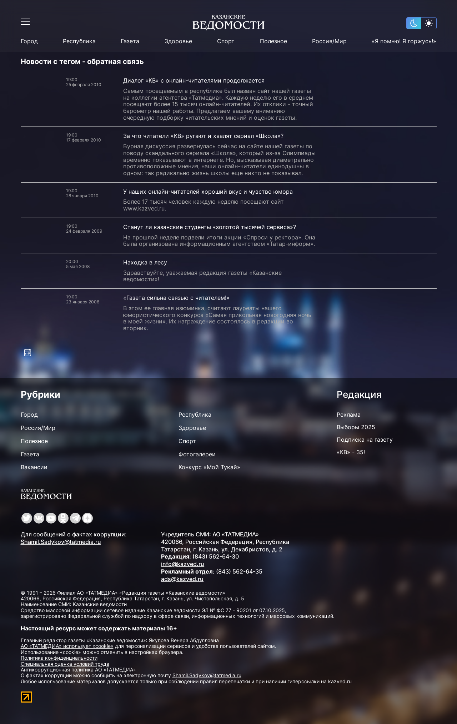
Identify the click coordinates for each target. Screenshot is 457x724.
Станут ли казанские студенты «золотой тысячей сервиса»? (209, 226)
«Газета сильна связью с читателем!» (176, 297)
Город (29, 41)
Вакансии (34, 467)
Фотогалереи (197, 454)
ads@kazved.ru (182, 578)
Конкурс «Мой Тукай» (209, 467)
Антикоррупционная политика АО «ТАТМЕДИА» (78, 669)
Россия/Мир (329, 41)
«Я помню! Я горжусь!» (404, 41)
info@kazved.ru (182, 563)
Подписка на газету (365, 439)
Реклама (349, 414)
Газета (130, 41)
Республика (79, 41)
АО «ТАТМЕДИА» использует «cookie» (67, 646)
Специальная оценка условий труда (65, 664)
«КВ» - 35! (351, 452)
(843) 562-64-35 (239, 571)
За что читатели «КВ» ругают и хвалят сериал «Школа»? (203, 135)
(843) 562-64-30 (215, 556)
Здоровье (178, 41)
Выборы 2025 (356, 427)
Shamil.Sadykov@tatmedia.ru (61, 541)
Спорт (226, 41)
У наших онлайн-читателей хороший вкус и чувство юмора (208, 191)
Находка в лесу (145, 262)
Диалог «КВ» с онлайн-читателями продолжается (194, 80)
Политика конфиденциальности (59, 658)
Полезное (273, 41)
